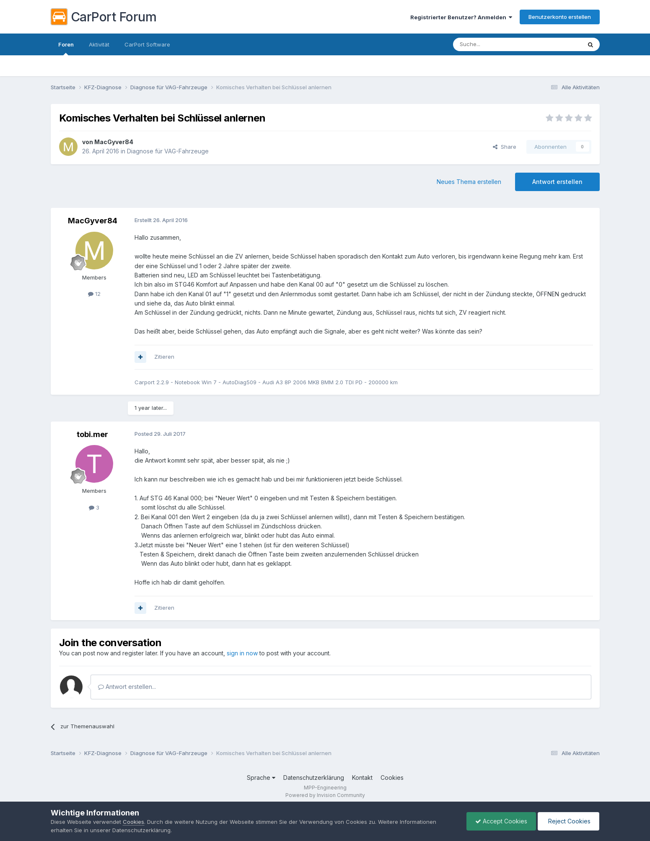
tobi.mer (92, 434)
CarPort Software (147, 44)
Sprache (261, 777)
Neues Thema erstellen (469, 181)
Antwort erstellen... (127, 686)
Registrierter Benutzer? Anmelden (461, 17)
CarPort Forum (104, 16)
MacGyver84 (113, 141)
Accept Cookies (501, 821)
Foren (66, 48)
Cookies (392, 777)
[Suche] (496, 44)
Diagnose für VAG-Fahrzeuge (168, 151)
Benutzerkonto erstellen (559, 16)
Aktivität (99, 44)
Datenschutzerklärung (313, 777)
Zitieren (164, 356)
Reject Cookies (568, 821)
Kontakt (362, 777)
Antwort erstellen (557, 181)
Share (504, 146)
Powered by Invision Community (325, 795)
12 (94, 293)
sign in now (242, 653)
